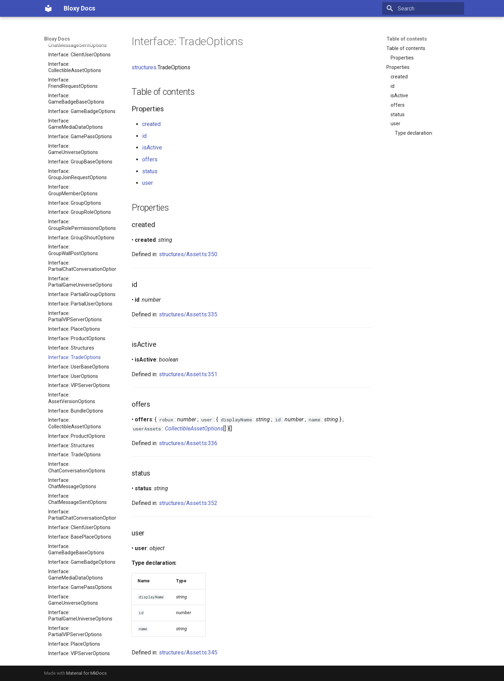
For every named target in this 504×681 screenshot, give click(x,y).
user (395, 123)
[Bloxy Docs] (48, 8)
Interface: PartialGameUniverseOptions (80, 119)
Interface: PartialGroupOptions (81, 131)
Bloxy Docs (57, 39)
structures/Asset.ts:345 (188, 652)
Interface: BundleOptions (75, 248)
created (399, 76)
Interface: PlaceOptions (74, 166)
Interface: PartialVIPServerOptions (75, 153)
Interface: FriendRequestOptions (73, 613)
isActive (399, 95)
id (392, 86)
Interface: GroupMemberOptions (73, 528)
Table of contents (406, 39)
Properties (402, 58)
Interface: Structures (71, 185)
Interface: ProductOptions (76, 175)
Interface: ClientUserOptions (79, 364)
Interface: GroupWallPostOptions (73, 87)
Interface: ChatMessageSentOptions (77, 336)
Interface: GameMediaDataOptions (75, 411)
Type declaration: (414, 133)
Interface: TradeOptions (74, 194)
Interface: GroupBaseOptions (80, 500)
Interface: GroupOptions (74, 540)
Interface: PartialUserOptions (80, 140)
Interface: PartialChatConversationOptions (82, 103)
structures (144, 67)
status (398, 114)
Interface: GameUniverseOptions (73, 437)
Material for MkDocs (86, 673)
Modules (80, 654)
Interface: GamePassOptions (80, 424)
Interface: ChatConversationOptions (76, 304)
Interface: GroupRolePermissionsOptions (82, 62)
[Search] (423, 8)
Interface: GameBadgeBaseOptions (76, 386)
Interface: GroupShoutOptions (81, 74)
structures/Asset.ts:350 (188, 254)
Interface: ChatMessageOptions (72, 320)
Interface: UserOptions (73, 213)
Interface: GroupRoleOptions (79, 49)
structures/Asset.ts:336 (188, 443)
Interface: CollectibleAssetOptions (74, 260)
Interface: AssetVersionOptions (71, 235)
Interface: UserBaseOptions (78, 203)
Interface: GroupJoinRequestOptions (77, 512)
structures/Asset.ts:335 (188, 314)
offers (398, 105)
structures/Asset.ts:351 (188, 374)
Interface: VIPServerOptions (79, 222)
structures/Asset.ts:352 (188, 503)
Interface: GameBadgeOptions (81, 399)
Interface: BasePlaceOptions (79, 374)
